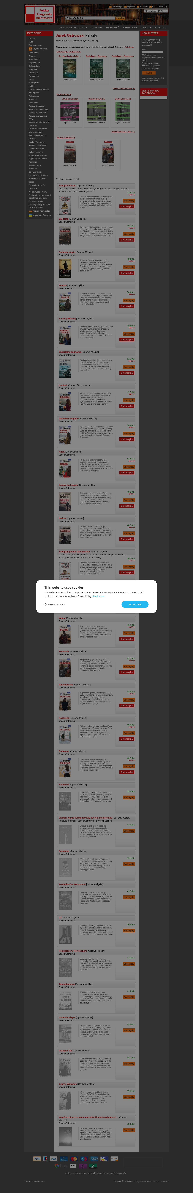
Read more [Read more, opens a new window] (98, 596)
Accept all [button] (135, 604)
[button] (54, 604)
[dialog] (96, 596)
